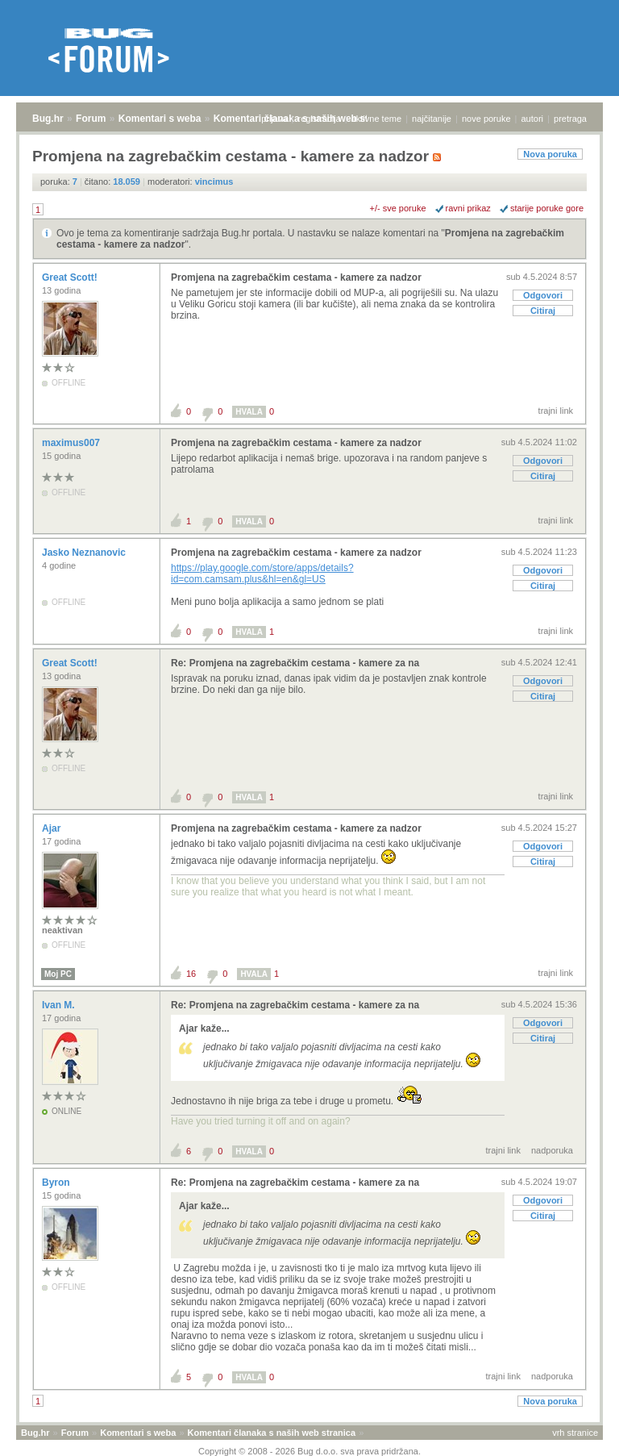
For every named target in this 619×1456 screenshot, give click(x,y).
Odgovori (543, 295)
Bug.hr (48, 118)
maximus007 (72, 442)
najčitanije (431, 118)
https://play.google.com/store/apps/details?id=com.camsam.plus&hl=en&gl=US (262, 573)
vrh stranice (575, 1432)
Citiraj (542, 310)
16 (191, 973)
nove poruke (486, 118)
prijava (274, 118)
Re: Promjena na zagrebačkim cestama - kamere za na (295, 663)
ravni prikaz (468, 208)
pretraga (570, 118)
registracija (319, 118)
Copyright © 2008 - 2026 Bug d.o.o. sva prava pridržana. (309, 1451)
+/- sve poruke (398, 208)
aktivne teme (376, 118)
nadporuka (552, 1150)
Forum (91, 118)
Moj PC (58, 974)
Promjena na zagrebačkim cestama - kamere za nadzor (296, 277)
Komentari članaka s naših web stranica (271, 1432)
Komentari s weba (159, 118)
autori (532, 118)
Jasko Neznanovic (85, 552)
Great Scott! (71, 277)
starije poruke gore (547, 208)
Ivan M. (59, 1005)
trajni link (555, 410)
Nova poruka (550, 154)
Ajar (53, 828)
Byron (57, 1182)
